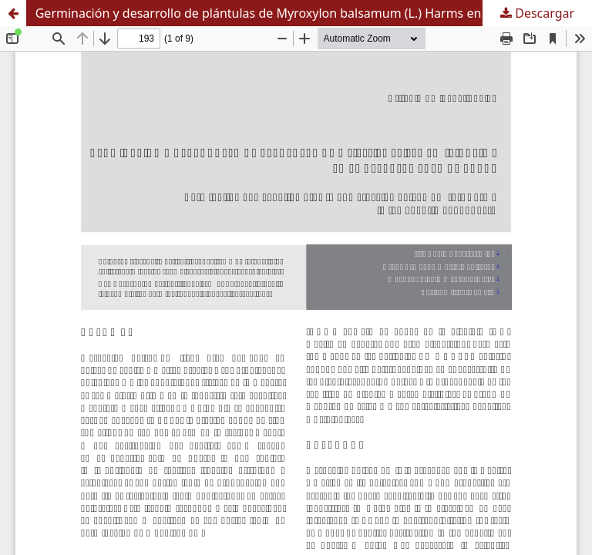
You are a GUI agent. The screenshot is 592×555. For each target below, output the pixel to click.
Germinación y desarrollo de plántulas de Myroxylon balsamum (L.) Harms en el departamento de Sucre (313, 13)
